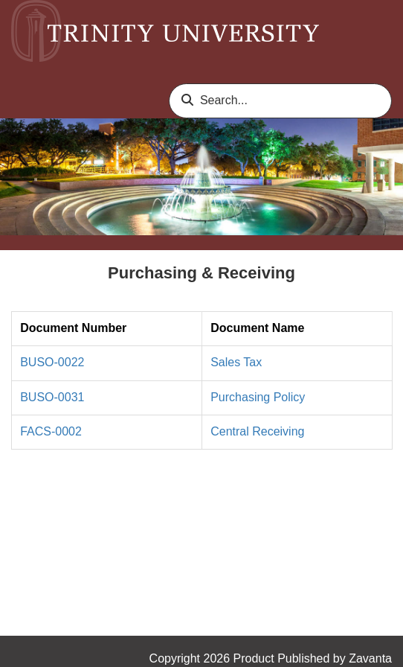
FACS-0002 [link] (51, 431)
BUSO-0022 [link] (52, 362)
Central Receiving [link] (257, 431)
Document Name (257, 328)
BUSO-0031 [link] (52, 397)
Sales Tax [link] (236, 362)
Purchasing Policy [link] (257, 397)
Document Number (73, 328)
